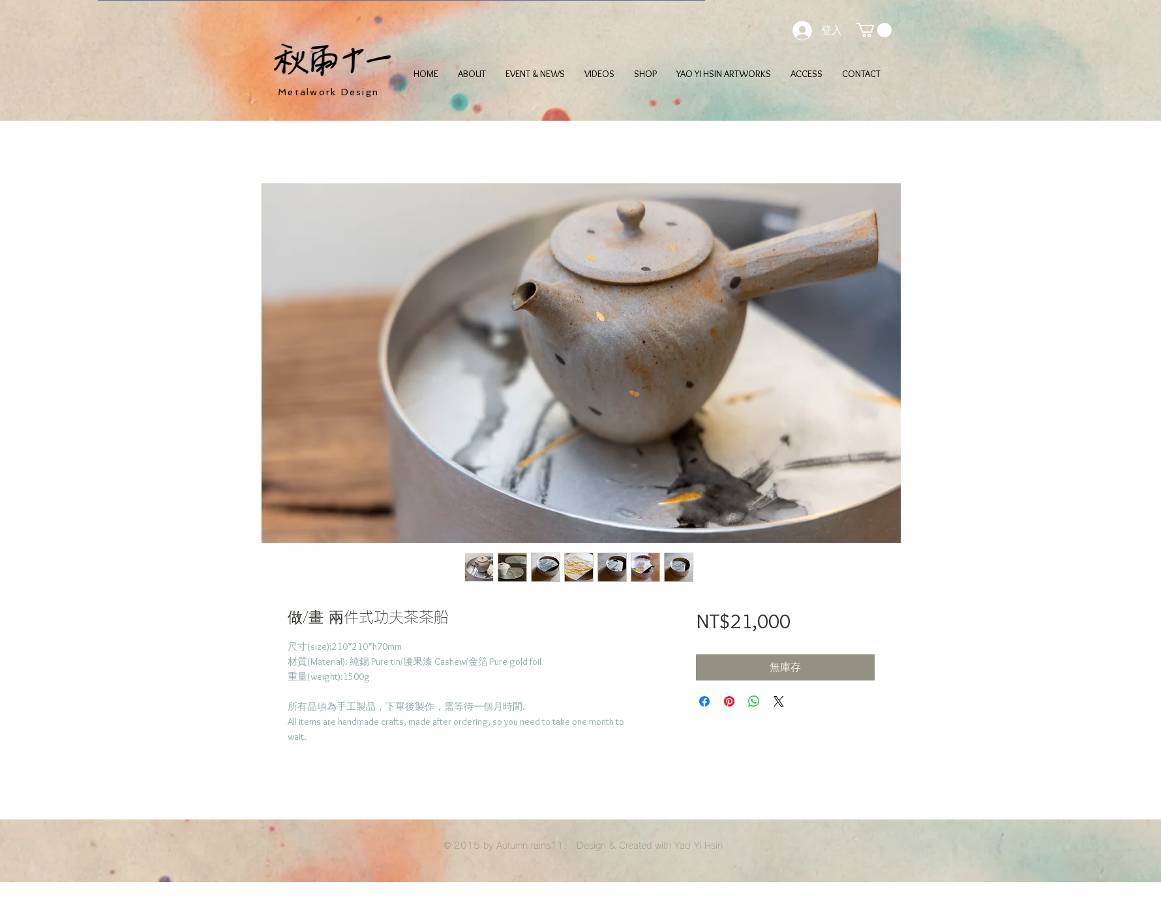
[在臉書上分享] (704, 701)
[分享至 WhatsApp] (754, 701)
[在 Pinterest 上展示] (729, 701)
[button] (874, 30)
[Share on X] (779, 701)
